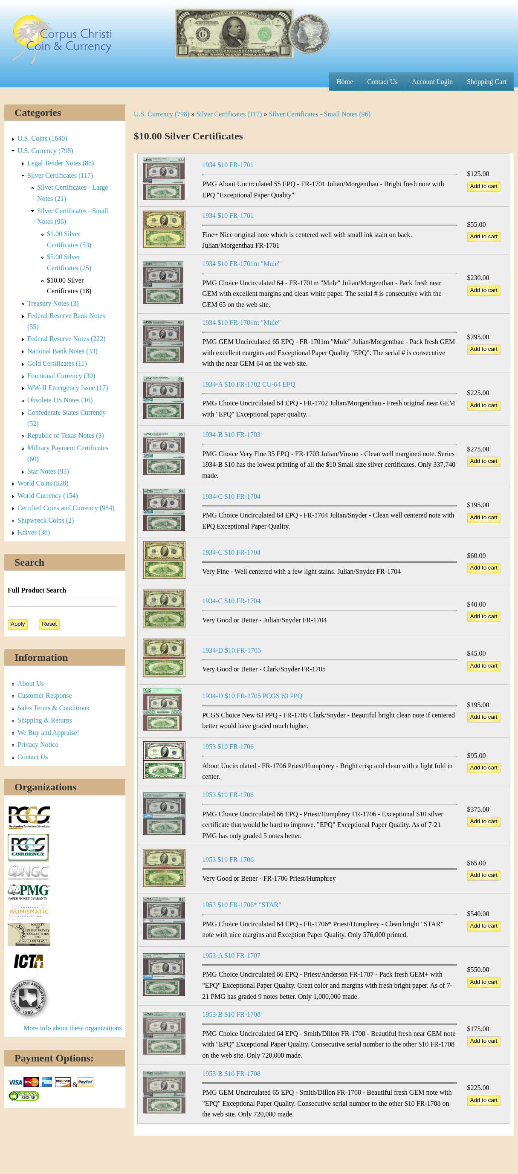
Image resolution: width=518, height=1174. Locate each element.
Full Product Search (37, 590)
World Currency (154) (47, 495)
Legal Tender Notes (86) (60, 163)
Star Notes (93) (48, 471)
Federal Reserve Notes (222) (66, 338)
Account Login (432, 81)
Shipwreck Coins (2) (45, 520)
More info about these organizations (72, 1028)
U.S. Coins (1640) (42, 138)
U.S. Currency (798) (162, 114)
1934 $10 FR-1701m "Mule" (241, 263)
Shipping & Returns (44, 720)
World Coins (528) (43, 483)
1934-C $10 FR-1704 (231, 496)
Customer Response (44, 695)
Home (344, 81)
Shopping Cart (486, 81)
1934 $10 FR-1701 (228, 164)
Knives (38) (33, 532)
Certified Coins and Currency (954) (66, 508)
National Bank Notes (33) (62, 351)
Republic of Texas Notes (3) (65, 435)
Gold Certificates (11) (57, 363)
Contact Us (382, 81)
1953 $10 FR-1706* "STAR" (241, 904)
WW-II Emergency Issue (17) (67, 387)
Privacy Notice (37, 744)
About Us (30, 683)
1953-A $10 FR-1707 (231, 955)
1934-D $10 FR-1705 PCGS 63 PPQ (252, 696)
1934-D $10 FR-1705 (231, 650)
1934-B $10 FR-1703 (231, 434)
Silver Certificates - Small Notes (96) (319, 114)
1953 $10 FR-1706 (228, 746)
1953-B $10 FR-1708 (231, 1014)
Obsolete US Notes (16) (60, 400)
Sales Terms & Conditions (53, 707)
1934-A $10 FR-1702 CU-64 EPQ (248, 384)
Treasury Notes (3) (52, 303)
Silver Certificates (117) (229, 114)
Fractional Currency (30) (61, 375)
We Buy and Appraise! (48, 732)
